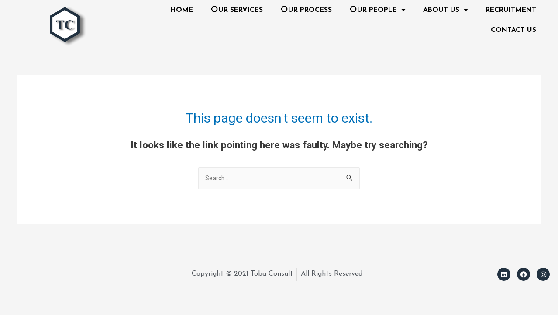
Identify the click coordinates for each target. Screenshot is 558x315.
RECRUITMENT (511, 10)
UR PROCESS (306, 9)
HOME (181, 10)
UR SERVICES (236, 9)
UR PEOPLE (377, 10)
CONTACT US (513, 30)
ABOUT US (445, 10)
